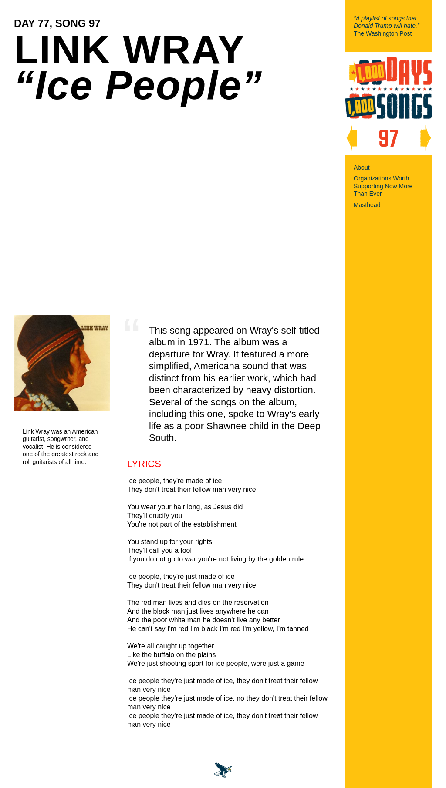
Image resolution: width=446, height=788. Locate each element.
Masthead (367, 204)
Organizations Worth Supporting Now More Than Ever (383, 186)
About (362, 167)
